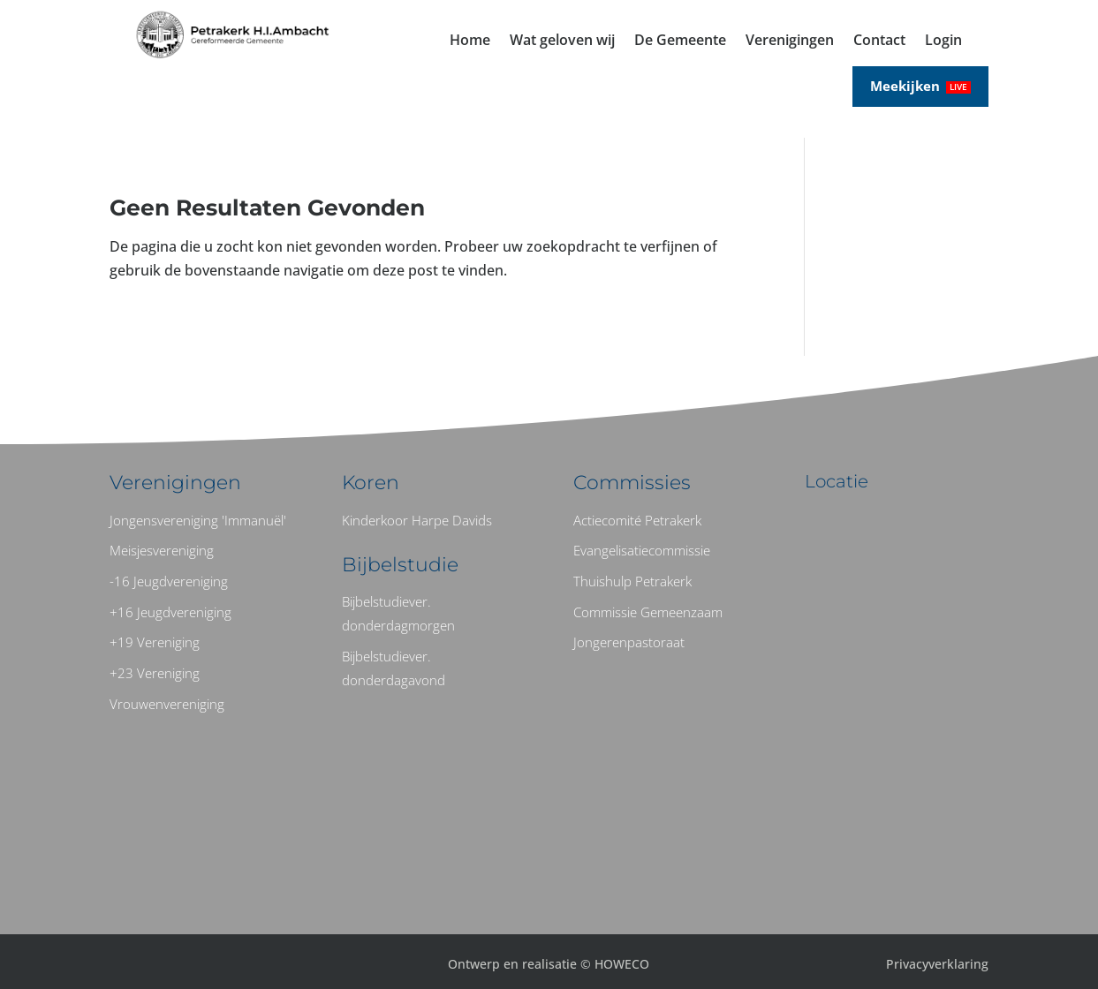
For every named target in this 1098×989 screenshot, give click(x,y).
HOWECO (621, 963)
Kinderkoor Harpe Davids (417, 520)
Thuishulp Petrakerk (632, 581)
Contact (879, 41)
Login (943, 41)
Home (470, 41)
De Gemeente (680, 41)
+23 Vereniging (155, 673)
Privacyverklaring (937, 963)
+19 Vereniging (155, 642)
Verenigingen (790, 41)
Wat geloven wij (562, 41)
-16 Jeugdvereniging (169, 581)
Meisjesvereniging (162, 550)
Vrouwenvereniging (167, 704)
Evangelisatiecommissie (641, 550)
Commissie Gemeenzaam (648, 612)
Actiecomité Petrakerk (637, 520)
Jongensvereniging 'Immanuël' (198, 520)
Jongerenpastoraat (629, 642)
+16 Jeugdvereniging (170, 612)
